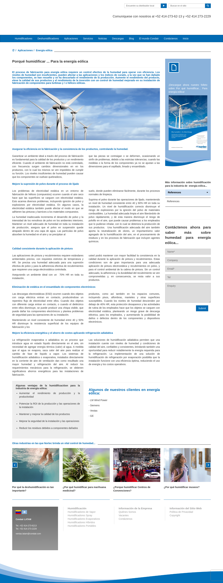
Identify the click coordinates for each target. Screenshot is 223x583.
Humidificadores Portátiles (82, 511)
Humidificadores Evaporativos (84, 505)
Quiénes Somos (127, 498)
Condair (32, 8)
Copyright (175, 501)
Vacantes (124, 501)
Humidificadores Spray (80, 501)
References (188, 178)
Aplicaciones (25, 36)
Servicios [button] (88, 24)
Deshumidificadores (48, 24)
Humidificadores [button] (23, 24)
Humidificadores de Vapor (82, 498)
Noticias (102, 24)
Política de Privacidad (181, 498)
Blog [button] (131, 24)
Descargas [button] (118, 24)
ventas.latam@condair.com (28, 520)
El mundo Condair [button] (149, 24)
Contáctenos (171, 24)
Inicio (186, 24)
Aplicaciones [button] (71, 24)
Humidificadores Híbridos (81, 508)
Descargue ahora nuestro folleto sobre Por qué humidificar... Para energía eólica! (188, 74)
